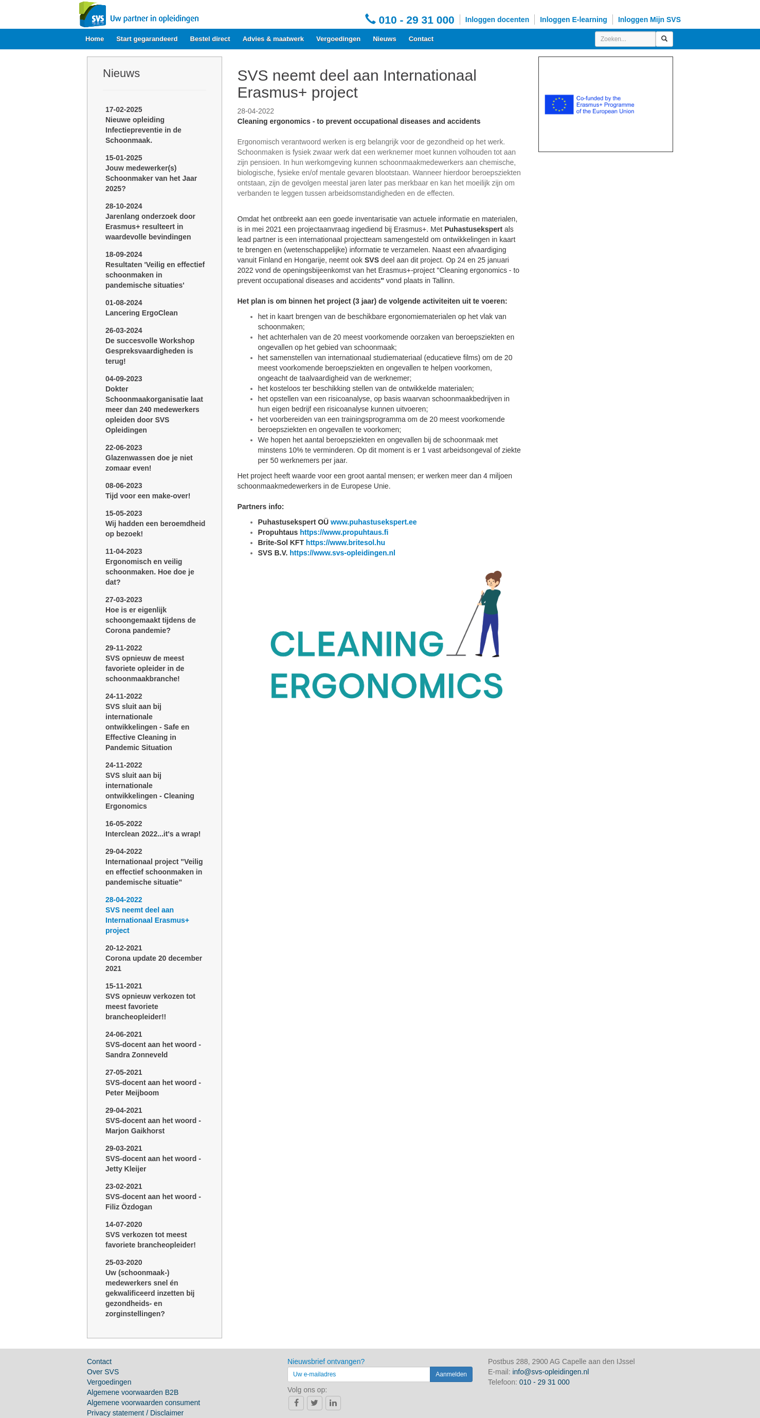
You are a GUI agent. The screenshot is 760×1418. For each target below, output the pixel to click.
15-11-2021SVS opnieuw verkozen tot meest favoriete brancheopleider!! (150, 1001)
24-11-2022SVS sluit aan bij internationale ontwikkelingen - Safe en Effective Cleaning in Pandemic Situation (147, 722)
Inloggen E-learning (573, 19)
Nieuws (384, 39)
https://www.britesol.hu (345, 542)
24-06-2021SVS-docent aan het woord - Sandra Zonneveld (153, 1044)
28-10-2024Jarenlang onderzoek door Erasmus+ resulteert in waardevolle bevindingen (150, 221)
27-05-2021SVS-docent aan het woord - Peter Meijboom (153, 1082)
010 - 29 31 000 (410, 19)
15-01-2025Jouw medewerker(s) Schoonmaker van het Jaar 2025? (151, 173)
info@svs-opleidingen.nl (550, 1372)
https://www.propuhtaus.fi (344, 532)
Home (94, 39)
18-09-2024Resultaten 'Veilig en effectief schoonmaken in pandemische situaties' (155, 269)
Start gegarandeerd (146, 39)
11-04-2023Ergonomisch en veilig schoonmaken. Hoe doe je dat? (149, 566)
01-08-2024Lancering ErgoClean (141, 307)
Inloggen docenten (497, 19)
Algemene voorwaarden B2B (132, 1392)
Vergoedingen (338, 39)
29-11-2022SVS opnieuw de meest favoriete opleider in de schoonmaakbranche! (144, 663)
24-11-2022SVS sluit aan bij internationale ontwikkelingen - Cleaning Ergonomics (149, 785)
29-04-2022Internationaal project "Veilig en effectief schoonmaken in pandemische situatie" (154, 866)
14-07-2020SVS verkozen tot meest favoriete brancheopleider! (150, 1234)
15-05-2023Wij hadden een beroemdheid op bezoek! (155, 523)
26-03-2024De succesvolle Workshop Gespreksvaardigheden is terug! (149, 345)
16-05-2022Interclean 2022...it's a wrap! (153, 828)
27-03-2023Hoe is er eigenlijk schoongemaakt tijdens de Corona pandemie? (150, 615)
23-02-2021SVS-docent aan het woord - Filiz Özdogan (153, 1196)
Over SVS (103, 1372)
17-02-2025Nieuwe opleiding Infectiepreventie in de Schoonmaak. (143, 124)
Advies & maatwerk (273, 39)
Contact (421, 39)
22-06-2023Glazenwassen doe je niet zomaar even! (149, 457)
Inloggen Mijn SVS (649, 19)
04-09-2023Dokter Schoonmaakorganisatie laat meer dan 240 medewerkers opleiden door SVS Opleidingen (154, 404)
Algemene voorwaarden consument (143, 1402)
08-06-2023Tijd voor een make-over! (147, 490)
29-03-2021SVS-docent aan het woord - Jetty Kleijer (153, 1158)
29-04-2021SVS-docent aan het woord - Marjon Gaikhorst (153, 1120)
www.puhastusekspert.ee (374, 522)
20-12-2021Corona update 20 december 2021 (153, 958)
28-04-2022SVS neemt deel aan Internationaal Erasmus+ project (147, 915)
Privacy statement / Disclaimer (135, 1413)
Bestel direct (210, 39)
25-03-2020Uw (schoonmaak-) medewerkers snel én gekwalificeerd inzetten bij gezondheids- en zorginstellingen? (150, 1288)
